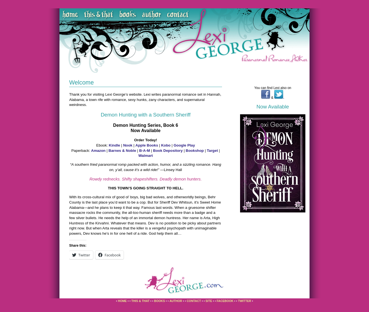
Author (175, 301)
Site (209, 301)
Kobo (166, 145)
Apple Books (146, 145)
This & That (140, 301)
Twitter (244, 301)
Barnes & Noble (122, 150)
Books (159, 301)
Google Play (184, 145)
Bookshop (195, 150)
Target (212, 150)
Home (122, 301)
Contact (194, 301)
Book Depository (168, 150)
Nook (127, 145)
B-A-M (144, 150)
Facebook (225, 301)
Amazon (99, 150)
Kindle (114, 145)
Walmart (145, 155)
